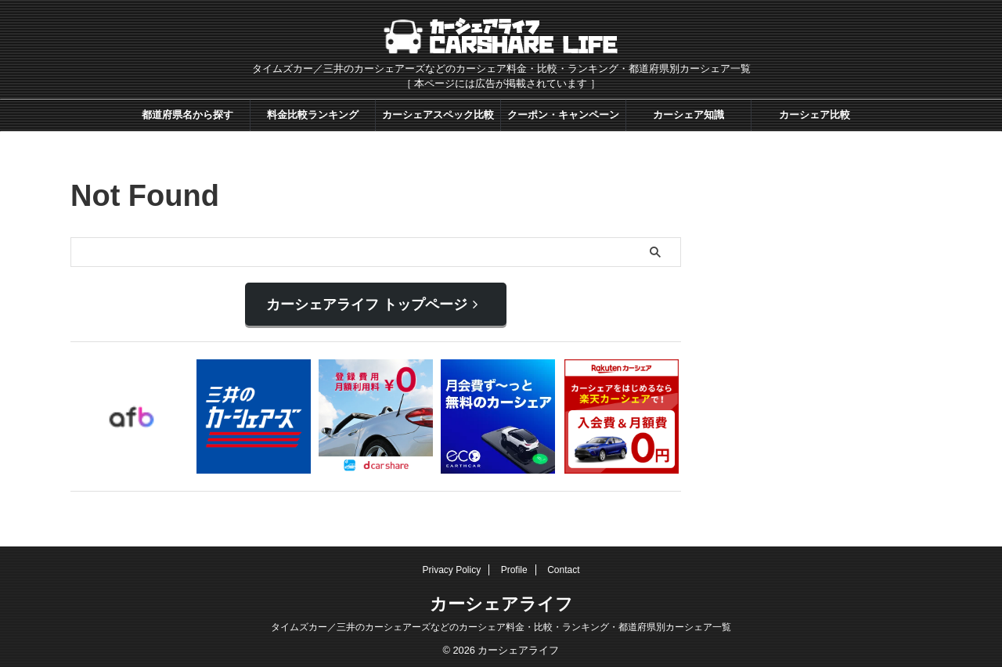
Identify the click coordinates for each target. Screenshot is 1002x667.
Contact (563, 564)
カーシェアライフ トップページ (371, 301)
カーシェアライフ (501, 598)
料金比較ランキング (313, 115)
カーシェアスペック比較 (438, 115)
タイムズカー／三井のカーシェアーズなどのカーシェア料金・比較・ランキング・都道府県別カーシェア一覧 (501, 621)
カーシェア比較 (814, 115)
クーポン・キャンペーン (563, 115)
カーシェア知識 (688, 115)
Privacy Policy (452, 564)
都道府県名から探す (187, 115)
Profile (514, 564)
